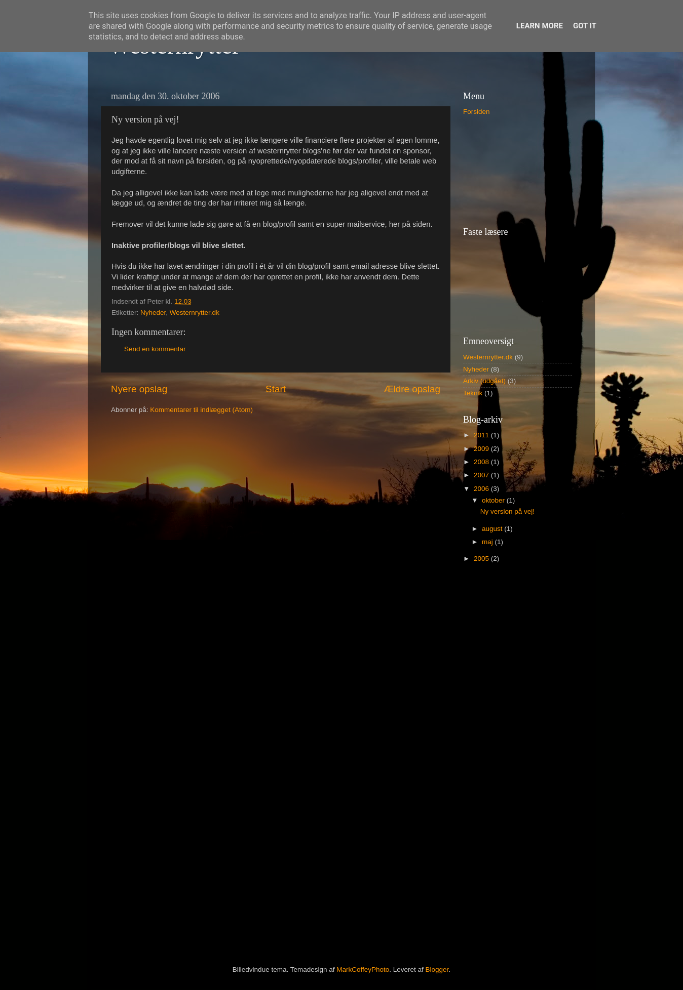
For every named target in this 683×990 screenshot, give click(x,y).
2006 (482, 488)
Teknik (472, 393)
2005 (482, 558)
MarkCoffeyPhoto (362, 969)
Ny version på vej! (507, 511)
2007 (482, 475)
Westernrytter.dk (194, 312)
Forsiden (476, 111)
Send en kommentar (155, 349)
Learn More (539, 25)
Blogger (437, 969)
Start (275, 389)
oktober (494, 500)
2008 (482, 462)
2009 (482, 448)
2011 (482, 435)
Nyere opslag (139, 389)
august (493, 528)
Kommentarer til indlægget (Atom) (201, 410)
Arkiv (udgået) (484, 381)
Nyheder (153, 312)
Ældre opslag (412, 389)
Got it (584, 25)
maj (488, 542)
